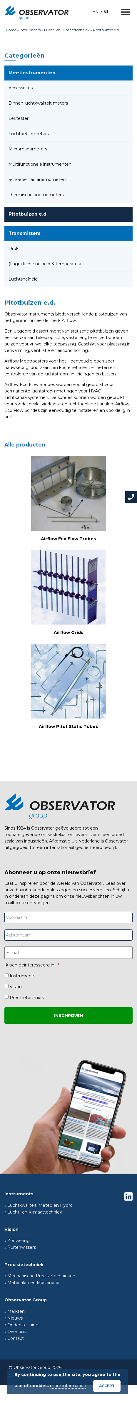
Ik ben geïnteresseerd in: (31, 965)
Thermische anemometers (36, 194)
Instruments (30, 30)
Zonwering (18, 1240)
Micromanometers (28, 149)
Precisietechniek (27, 997)
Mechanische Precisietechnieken (41, 1275)
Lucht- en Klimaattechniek (66, 30)
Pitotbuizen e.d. (28, 214)
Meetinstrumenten (32, 72)
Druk (14, 248)
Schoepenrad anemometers (37, 179)
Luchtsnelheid (23, 279)
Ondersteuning (23, 1325)
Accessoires (21, 87)
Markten (16, 1311)
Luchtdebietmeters (29, 133)
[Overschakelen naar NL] (106, 11)
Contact (15, 1338)
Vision (16, 986)
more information (68, 1385)
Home (11, 30)
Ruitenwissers (21, 1247)
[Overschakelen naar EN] (95, 11)
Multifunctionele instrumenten (40, 164)
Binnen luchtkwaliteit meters (38, 103)
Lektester (19, 118)
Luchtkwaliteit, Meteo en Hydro (40, 1205)
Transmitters (25, 233)
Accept (107, 1386)
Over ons (16, 1331)
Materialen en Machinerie (33, 1282)
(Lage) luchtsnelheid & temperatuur (45, 263)
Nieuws (15, 1318)
